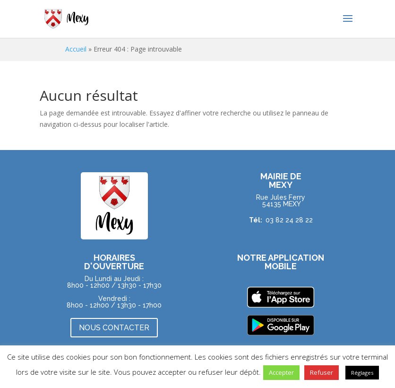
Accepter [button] (281, 372)
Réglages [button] (362, 372)
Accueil (75, 48)
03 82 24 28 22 (289, 220)
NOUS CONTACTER (114, 328)
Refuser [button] (321, 372)
